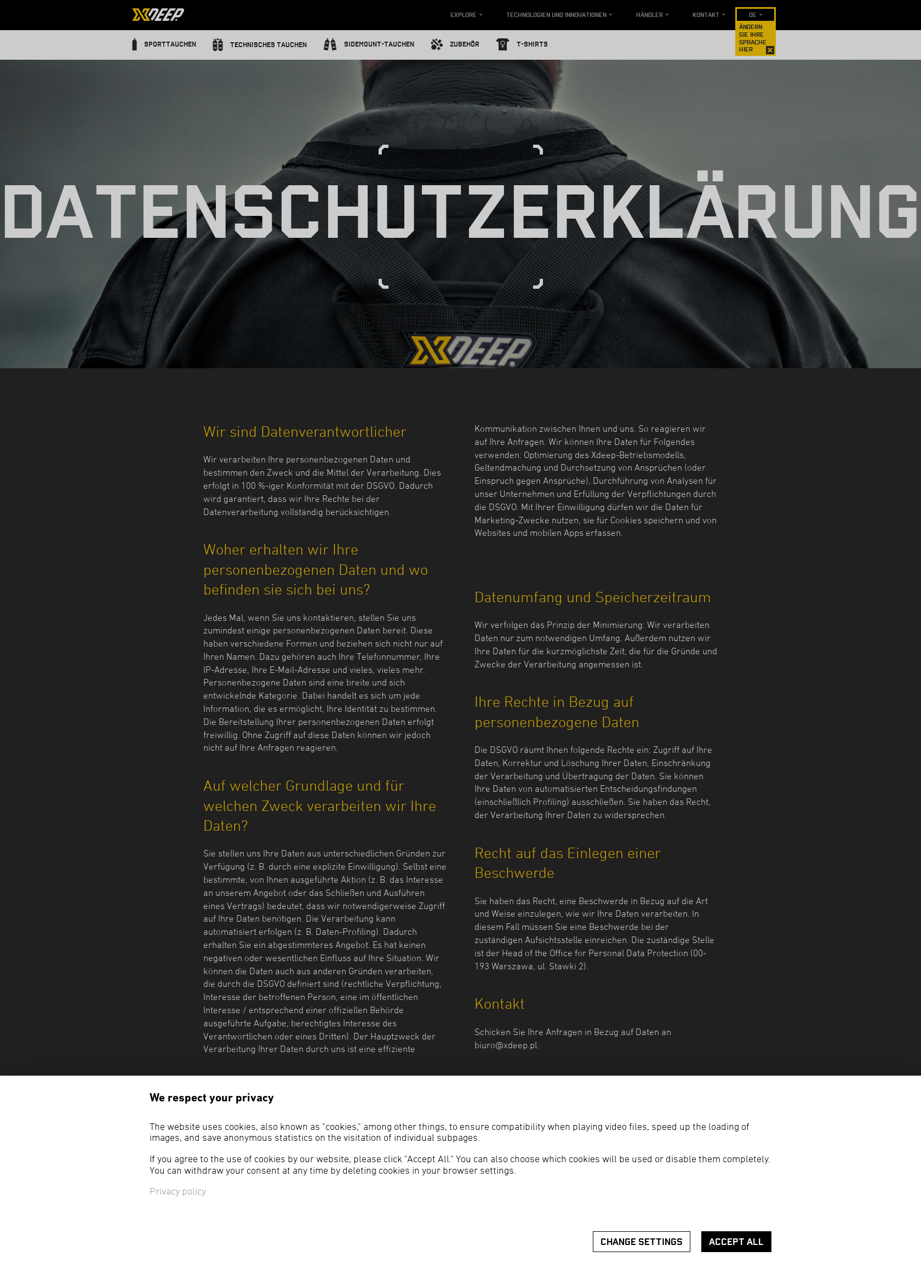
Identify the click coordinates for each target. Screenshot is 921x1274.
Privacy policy (178, 1192)
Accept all (736, 1242)
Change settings (641, 1242)
